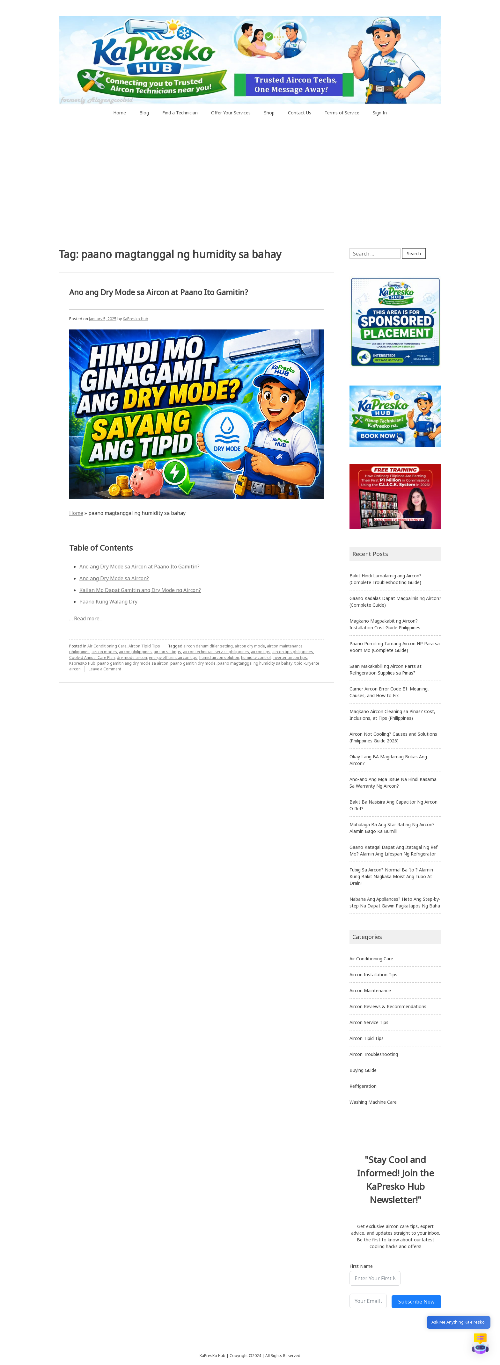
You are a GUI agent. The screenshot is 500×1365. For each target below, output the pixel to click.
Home (119, 113)
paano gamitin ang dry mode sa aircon (132, 663)
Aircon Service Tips (368, 1022)
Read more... (88, 618)
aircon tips (260, 651)
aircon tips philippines (292, 651)
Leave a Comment (105, 669)
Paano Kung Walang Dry (108, 601)
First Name (361, 1266)
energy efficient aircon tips (173, 657)
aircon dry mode (250, 646)
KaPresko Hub (135, 318)
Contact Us (299, 113)
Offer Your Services (231, 113)
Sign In (380, 113)
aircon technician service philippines (216, 651)
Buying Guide (363, 1070)
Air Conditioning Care (107, 646)
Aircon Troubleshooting (373, 1054)
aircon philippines (135, 651)
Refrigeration (363, 1086)
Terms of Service (342, 113)
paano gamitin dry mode (193, 663)
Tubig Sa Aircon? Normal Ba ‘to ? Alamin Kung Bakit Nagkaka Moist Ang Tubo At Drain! (391, 876)
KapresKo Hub (82, 663)
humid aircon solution (219, 657)
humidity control (256, 657)
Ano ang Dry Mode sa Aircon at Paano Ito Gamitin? (158, 292)
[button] (480, 1344)
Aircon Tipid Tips (144, 646)
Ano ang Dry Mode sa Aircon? (114, 578)
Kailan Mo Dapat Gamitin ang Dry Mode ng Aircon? (140, 590)
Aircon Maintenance (370, 990)
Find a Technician (180, 113)
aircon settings (167, 651)
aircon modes (104, 651)
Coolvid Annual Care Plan (92, 657)
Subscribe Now (416, 1301)
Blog (144, 113)
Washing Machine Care (373, 1102)
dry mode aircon (132, 657)
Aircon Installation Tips (373, 974)
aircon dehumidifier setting (208, 646)
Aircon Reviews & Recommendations (387, 1006)
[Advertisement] (250, 200)
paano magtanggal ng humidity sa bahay (254, 663)
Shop (269, 113)
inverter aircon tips (290, 657)
